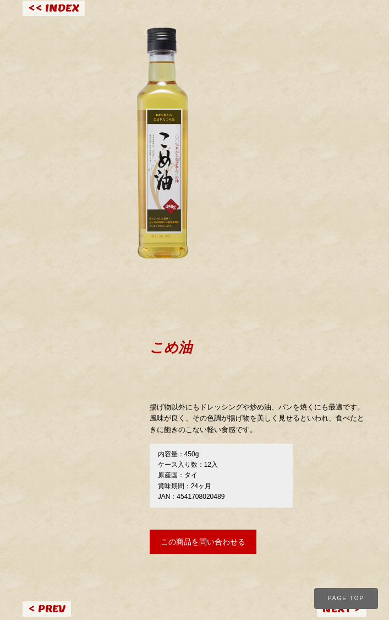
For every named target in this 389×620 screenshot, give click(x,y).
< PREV (46, 608)
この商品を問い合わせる (203, 541)
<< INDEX (53, 8)
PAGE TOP (346, 598)
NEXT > (341, 608)
